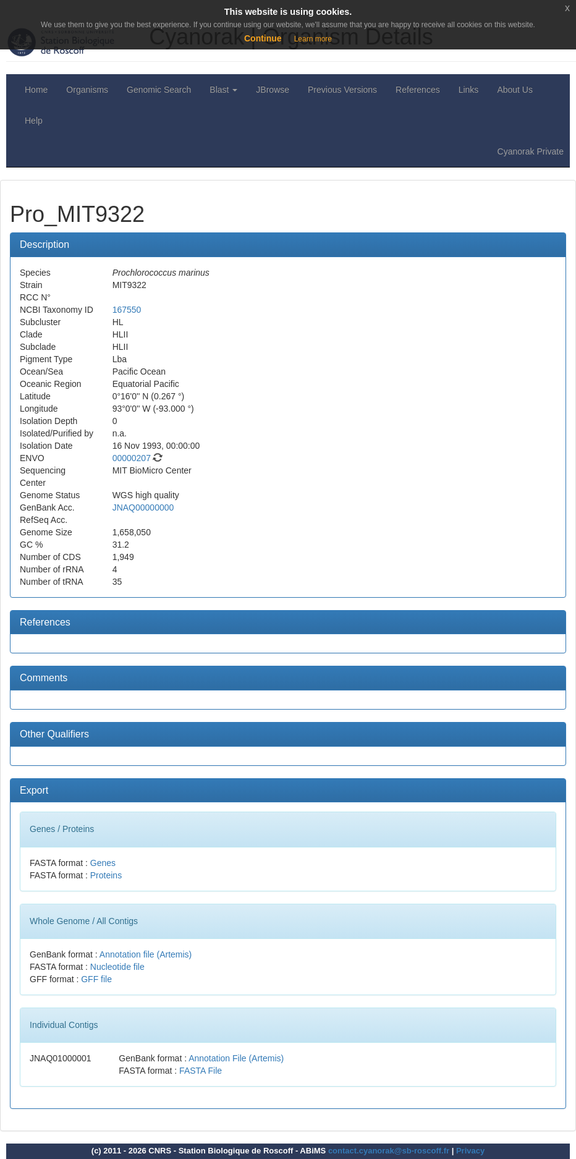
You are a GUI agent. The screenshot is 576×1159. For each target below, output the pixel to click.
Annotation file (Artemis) (146, 954)
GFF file (96, 979)
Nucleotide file (117, 967)
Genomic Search (159, 90)
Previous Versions (342, 90)
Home (36, 90)
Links (469, 90)
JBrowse (272, 90)
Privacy (470, 1150)
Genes (103, 863)
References (418, 90)
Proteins (106, 875)
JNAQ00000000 (143, 507)
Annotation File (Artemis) (236, 1058)
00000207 (131, 458)
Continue (263, 38)
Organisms (87, 90)
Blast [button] (223, 90)
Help (34, 120)
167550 (127, 310)
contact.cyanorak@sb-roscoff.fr (388, 1150)
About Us (515, 90)
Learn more (313, 39)
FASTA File (200, 1071)
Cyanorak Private (531, 151)
